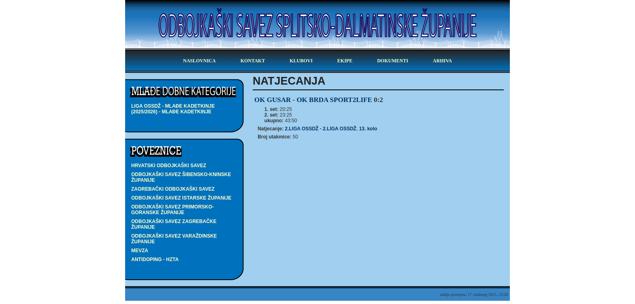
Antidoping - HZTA (155, 259)
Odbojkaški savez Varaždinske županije (174, 238)
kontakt (253, 61)
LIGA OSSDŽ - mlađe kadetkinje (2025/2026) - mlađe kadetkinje (173, 109)
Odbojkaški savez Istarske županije (181, 198)
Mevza (139, 250)
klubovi (301, 61)
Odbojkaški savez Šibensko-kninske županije (181, 177)
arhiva (442, 61)
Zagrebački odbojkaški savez (173, 189)
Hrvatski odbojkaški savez (168, 165)
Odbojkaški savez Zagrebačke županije (173, 224)
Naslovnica (199, 61)
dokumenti (392, 61)
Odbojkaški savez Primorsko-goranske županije (172, 209)
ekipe (344, 61)
